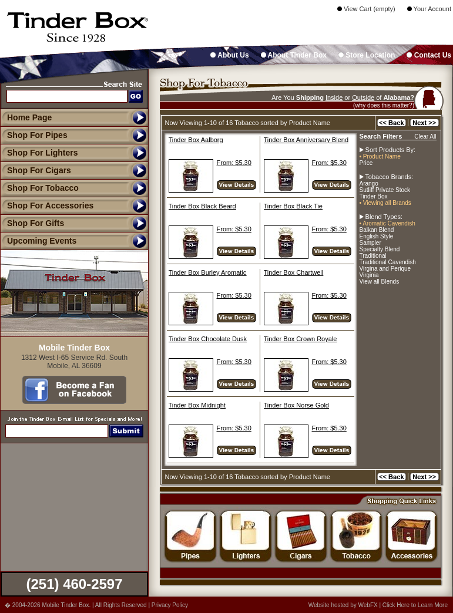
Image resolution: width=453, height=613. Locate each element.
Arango (369, 183)
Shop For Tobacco (39, 188)
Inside (334, 97)
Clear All (425, 136)
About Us (229, 55)
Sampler (370, 243)
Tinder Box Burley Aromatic (208, 272)
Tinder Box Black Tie (293, 206)
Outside (363, 97)
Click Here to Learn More (415, 605)
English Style (377, 236)
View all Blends (380, 281)
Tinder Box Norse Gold (296, 405)
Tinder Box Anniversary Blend (306, 139)
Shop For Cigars (35, 170)
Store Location (366, 55)
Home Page (29, 117)
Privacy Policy (170, 605)
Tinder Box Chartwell (294, 272)
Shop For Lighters (39, 152)
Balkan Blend (377, 230)
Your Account (429, 8)
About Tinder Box (294, 55)
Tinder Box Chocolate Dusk (208, 338)
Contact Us (429, 55)
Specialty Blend (380, 249)
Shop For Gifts (32, 223)
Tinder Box (374, 196)
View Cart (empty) (366, 8)
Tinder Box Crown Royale (300, 338)
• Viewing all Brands (385, 203)
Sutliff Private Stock (385, 190)
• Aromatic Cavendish (387, 223)
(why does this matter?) (383, 105)
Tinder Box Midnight (197, 405)
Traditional (373, 255)
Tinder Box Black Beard (202, 206)
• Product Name (380, 156)
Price (366, 163)
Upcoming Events (38, 240)
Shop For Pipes (34, 135)
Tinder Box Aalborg (196, 139)
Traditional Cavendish (388, 262)
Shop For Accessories (46, 205)
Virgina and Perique (385, 268)
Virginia (369, 275)
